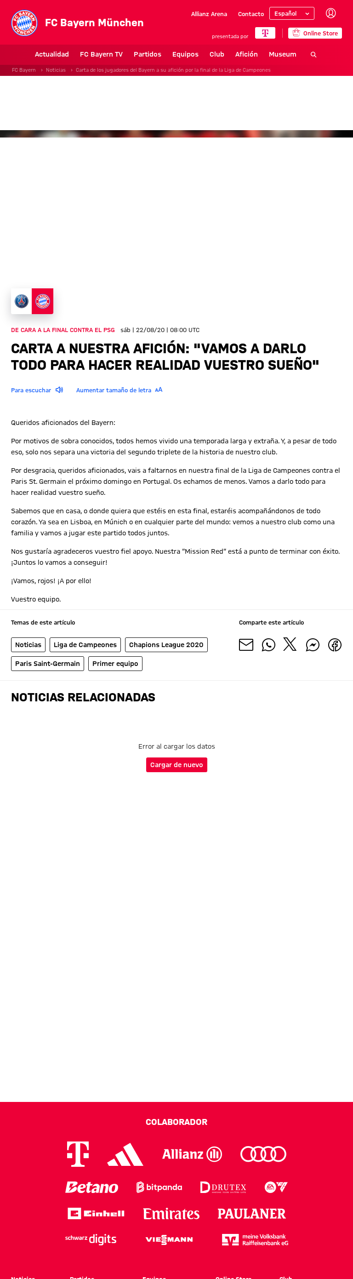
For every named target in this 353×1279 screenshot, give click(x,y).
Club (193, 54)
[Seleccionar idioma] (292, 13)
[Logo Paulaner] (252, 1214)
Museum (259, 54)
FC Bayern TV (77, 54)
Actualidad (28, 54)
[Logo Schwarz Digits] (91, 1239)
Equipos (161, 54)
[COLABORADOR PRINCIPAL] (265, 33)
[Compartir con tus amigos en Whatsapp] (268, 644)
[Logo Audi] (263, 1154)
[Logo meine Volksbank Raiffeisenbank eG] (255, 1239)
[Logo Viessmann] (169, 1240)
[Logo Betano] (91, 1187)
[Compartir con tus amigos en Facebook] (334, 644)
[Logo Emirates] (171, 1213)
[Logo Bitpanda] (159, 1187)
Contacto (251, 14)
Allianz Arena (209, 14)
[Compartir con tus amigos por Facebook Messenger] (312, 644)
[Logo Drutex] (223, 1187)
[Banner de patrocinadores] (176, 103)
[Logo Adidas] (125, 1154)
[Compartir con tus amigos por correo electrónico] (246, 644)
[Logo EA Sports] (276, 1187)
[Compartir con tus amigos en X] (290, 644)
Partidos (123, 54)
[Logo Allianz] (192, 1154)
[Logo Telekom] (78, 1154)
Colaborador (176, 1121)
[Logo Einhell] (96, 1213)
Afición (222, 54)
